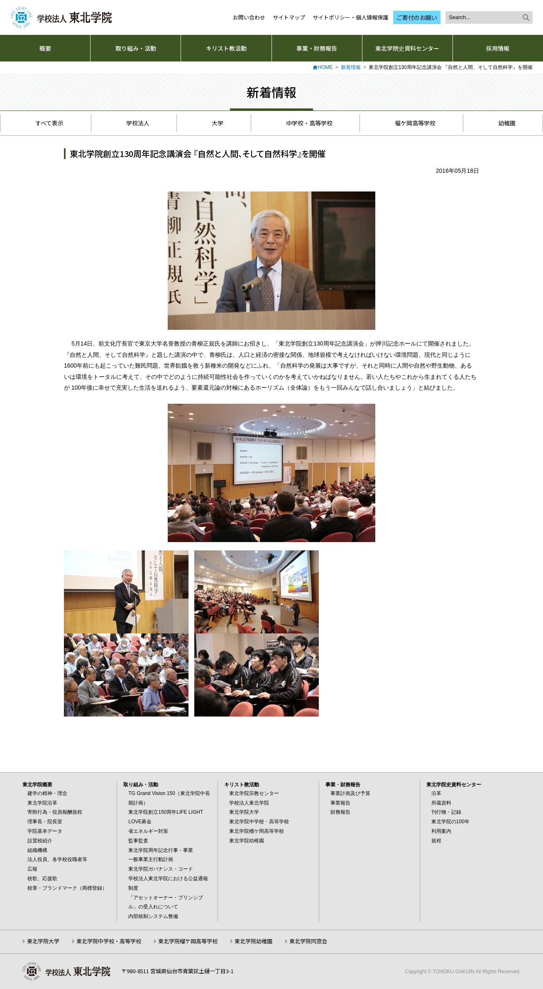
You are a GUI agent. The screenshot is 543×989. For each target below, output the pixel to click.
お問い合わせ (249, 17)
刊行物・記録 (446, 812)
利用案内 (441, 831)
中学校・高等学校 (305, 123)
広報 (32, 869)
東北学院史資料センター (407, 48)
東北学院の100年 (450, 822)
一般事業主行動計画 (150, 859)
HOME (325, 67)
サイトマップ (289, 17)
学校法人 (133, 123)
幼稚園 (502, 123)
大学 (213, 123)
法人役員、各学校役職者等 (57, 859)
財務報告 (340, 812)
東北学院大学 (244, 812)
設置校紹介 (39, 841)
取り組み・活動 (135, 48)
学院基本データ (44, 831)
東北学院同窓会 (308, 941)
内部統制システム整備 (153, 916)
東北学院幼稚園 (246, 841)
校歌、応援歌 (42, 878)
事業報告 (340, 803)
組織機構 (37, 850)
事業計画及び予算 (350, 793)
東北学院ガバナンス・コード (160, 869)
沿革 (436, 793)
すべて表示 (45, 123)
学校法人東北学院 (249, 803)
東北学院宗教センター (254, 793)
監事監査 (138, 841)
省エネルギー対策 (148, 831)
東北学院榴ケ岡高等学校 (256, 831)
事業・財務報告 (316, 48)
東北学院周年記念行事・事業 (160, 850)
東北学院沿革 (42, 803)
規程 (436, 841)
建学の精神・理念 (47, 793)
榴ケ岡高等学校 (410, 123)
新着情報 (351, 67)
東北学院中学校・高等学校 (259, 822)
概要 (45, 48)
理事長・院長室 (44, 822)
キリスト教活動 (226, 48)
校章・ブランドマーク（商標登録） (67, 888)
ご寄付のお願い (416, 17)
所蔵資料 (441, 803)
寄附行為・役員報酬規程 (54, 812)
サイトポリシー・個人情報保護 (350, 17)
